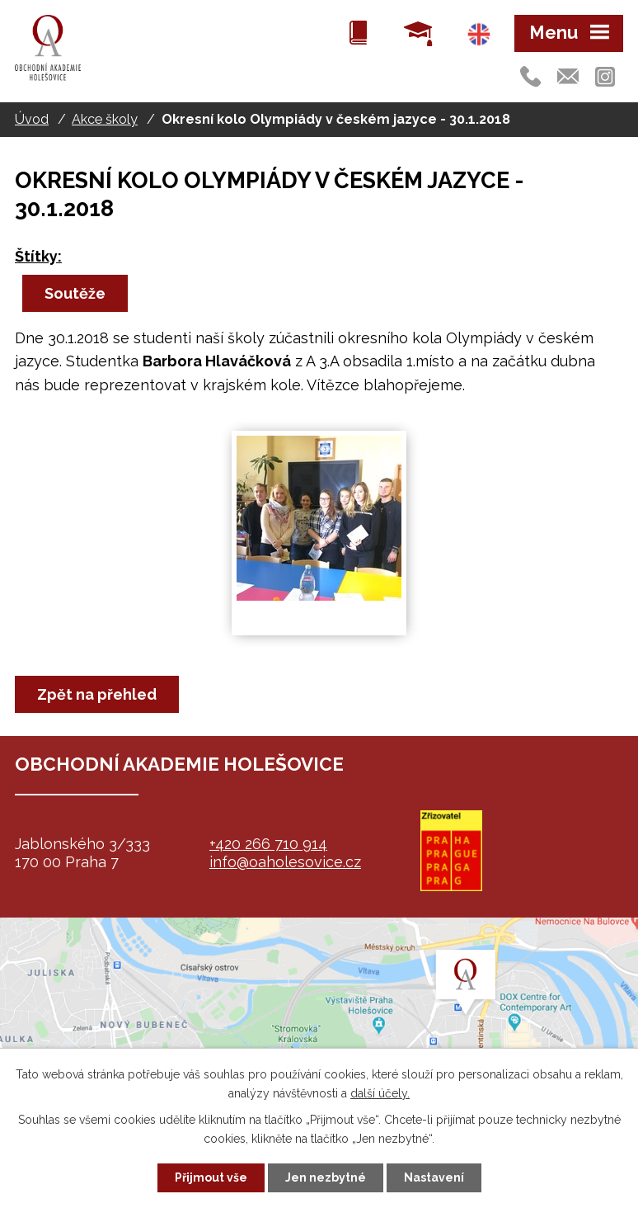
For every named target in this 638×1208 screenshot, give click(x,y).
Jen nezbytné (325, 1177)
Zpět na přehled (97, 694)
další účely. (380, 1093)
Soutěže (75, 293)
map (319, 1021)
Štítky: (38, 256)
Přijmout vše (211, 1177)
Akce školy (105, 119)
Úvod (32, 119)
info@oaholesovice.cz (285, 862)
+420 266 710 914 (268, 843)
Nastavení (434, 1177)
